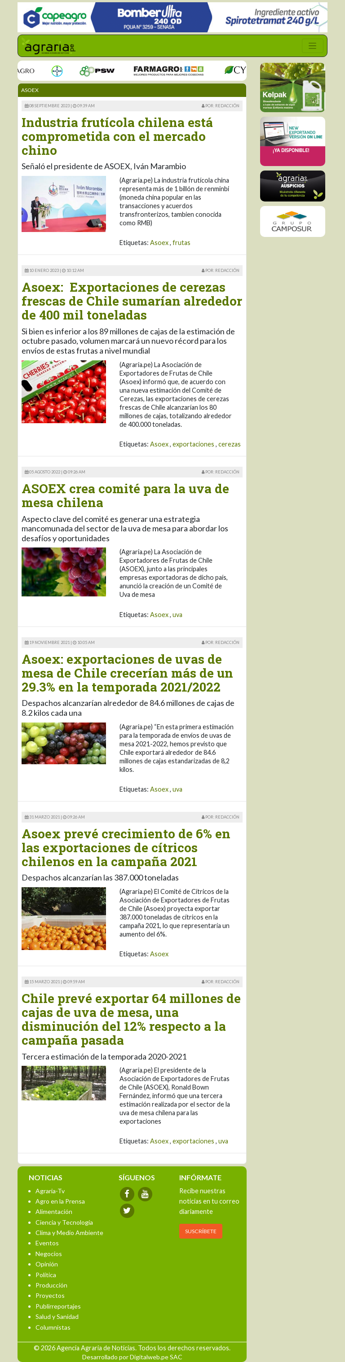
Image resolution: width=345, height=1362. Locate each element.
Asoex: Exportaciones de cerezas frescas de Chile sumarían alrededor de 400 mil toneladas (132, 301)
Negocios (48, 1253)
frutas (181, 242)
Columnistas (53, 1327)
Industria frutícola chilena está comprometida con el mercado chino (117, 136)
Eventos (47, 1243)
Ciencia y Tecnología (64, 1222)
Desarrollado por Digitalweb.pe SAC (132, 1357)
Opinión (46, 1264)
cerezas (229, 444)
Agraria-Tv (50, 1191)
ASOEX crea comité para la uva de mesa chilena (125, 495)
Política (45, 1275)
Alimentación (53, 1211)
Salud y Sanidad (57, 1316)
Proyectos (50, 1295)
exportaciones (193, 444)
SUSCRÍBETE (201, 1231)
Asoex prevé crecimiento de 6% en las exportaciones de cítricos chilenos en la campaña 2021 (126, 847)
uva (177, 614)
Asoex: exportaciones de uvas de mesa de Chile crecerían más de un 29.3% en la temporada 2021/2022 (127, 673)
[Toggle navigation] (312, 46)
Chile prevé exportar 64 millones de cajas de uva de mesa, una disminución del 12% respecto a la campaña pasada (131, 1019)
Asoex (159, 242)
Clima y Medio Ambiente (69, 1232)
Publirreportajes (58, 1306)
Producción (51, 1285)
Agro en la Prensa (60, 1201)
